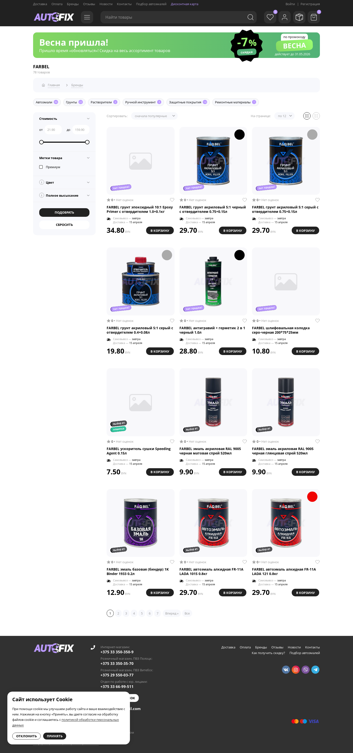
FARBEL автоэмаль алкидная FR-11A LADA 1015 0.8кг (211, 570)
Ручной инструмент (143, 100)
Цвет (46, 180)
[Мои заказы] (298, 17)
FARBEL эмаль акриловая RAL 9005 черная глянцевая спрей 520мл (283, 449)
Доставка (40, 4)
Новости (106, 4)
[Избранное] (266, 17)
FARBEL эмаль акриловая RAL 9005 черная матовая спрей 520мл (210, 449)
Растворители (104, 100)
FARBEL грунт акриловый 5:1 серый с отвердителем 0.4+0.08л (140, 328)
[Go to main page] (54, 17)
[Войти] (282, 17)
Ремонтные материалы (235, 100)
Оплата (57, 4)
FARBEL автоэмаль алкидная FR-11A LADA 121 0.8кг (284, 570)
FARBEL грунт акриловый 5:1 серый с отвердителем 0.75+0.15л (285, 208)
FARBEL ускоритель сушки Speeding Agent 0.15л (139, 449)
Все (187, 612)
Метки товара (50, 156)
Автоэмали (47, 100)
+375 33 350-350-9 (117, 650)
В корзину (159, 228)
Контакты (124, 4)
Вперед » (171, 612)
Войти (290, 4)
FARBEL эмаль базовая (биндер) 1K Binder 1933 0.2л (138, 570)
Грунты (74, 100)
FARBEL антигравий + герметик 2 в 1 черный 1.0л (212, 328)
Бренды (73, 4)
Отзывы (89, 4)
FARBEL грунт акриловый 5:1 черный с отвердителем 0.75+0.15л (212, 208)
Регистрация (310, 4)
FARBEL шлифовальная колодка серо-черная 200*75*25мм (281, 328)
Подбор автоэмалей (151, 4)
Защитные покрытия (188, 100)
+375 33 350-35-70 (117, 661)
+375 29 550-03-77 (117, 673)
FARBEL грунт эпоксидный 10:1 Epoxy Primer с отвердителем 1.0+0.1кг (140, 208)
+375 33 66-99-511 (117, 685)
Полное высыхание (58, 193)
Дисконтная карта (184, 4)
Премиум (49, 165)
